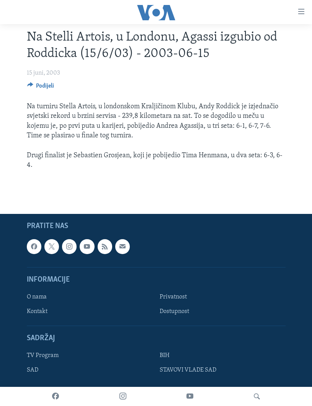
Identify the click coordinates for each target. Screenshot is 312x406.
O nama (37, 297)
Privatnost (173, 297)
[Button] (40, 87)
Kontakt (37, 311)
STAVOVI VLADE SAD (188, 370)
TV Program (43, 356)
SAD (32, 370)
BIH (165, 356)
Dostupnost (174, 311)
